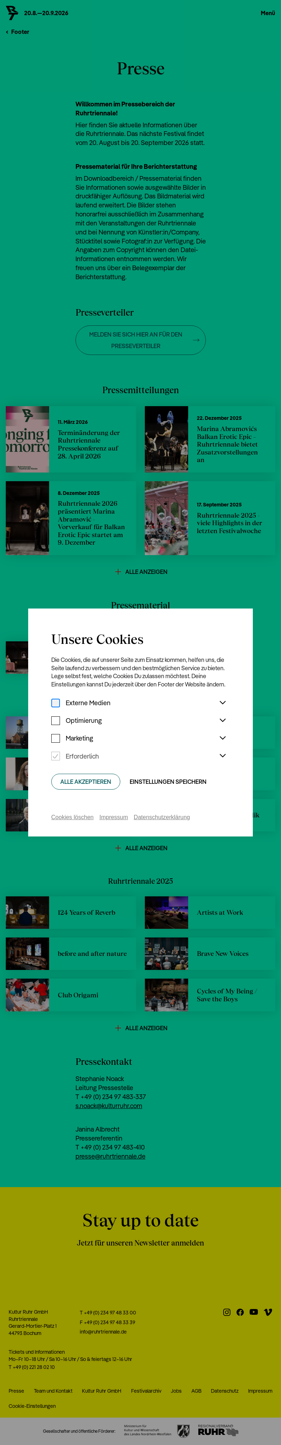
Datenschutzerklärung (162, 817)
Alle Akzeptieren (85, 781)
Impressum (113, 817)
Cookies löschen (72, 817)
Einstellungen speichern (168, 781)
